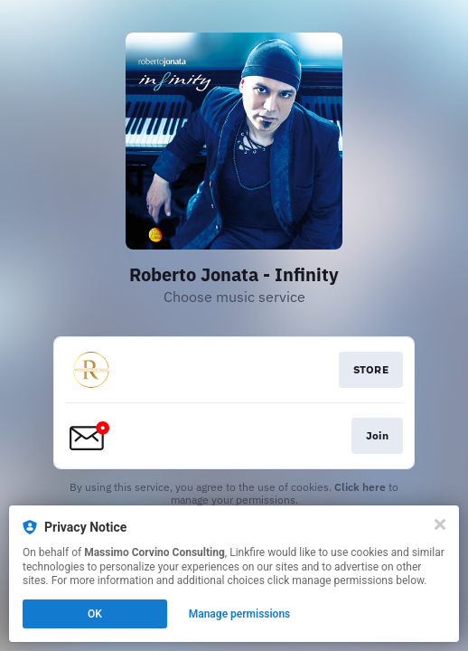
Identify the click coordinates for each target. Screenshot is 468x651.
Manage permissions (240, 614)
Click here (360, 487)
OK (95, 614)
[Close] (440, 524)
